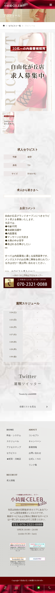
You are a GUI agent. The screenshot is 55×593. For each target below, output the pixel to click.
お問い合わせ (35, 453)
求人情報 (11, 480)
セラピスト (12, 453)
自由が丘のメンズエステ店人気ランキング (37, 548)
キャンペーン (35, 441)
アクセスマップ (14, 447)
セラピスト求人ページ (23, 271)
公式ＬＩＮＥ (35, 459)
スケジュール (13, 441)
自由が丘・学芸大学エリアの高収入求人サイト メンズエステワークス (18, 563)
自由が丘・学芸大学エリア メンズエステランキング (18, 548)
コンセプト (34, 435)
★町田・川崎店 (14, 459)
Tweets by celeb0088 (27, 394)
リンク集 (33, 465)
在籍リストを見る (28, 407)
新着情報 (33, 447)
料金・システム (14, 435)
